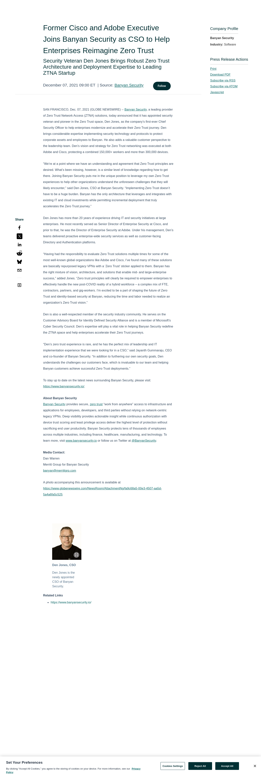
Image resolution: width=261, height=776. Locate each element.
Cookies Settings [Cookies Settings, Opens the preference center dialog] (173, 767)
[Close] (255, 767)
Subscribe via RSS (222, 80)
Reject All (200, 767)
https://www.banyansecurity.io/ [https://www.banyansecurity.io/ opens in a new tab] (71, 602)
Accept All (227, 767)
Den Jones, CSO (64, 565)
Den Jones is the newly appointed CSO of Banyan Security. (63, 579)
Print (213, 68)
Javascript (217, 92)
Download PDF (220, 74)
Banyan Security (129, 85)
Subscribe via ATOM (223, 86)
